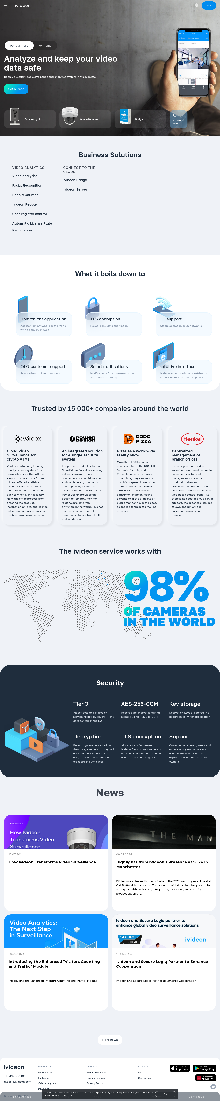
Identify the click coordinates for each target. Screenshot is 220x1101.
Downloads (44, 1088)
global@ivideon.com (17, 1081)
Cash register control (29, 214)
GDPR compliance (97, 1072)
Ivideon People (24, 204)
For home (44, 45)
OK (165, 1094)
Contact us (144, 1077)
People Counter (25, 195)
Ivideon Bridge (75, 180)
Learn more (66, 1095)
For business (45, 1072)
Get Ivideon (16, 89)
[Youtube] (213, 1086)
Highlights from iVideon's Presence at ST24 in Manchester (162, 864)
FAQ (140, 1072)
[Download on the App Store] (180, 1068)
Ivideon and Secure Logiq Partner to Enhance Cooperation (162, 964)
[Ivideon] (17, 1067)
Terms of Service (96, 1077)
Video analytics (24, 176)
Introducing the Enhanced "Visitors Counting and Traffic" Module (54, 964)
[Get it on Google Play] (204, 1068)
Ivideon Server (75, 189)
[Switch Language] (196, 5)
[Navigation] (5, 5)
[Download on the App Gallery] (205, 1077)
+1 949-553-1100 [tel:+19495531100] (15, 1076)
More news (110, 1039)
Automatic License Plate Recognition (32, 226)
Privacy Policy (95, 1083)
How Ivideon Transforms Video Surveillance (52, 862)
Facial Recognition (27, 185)
